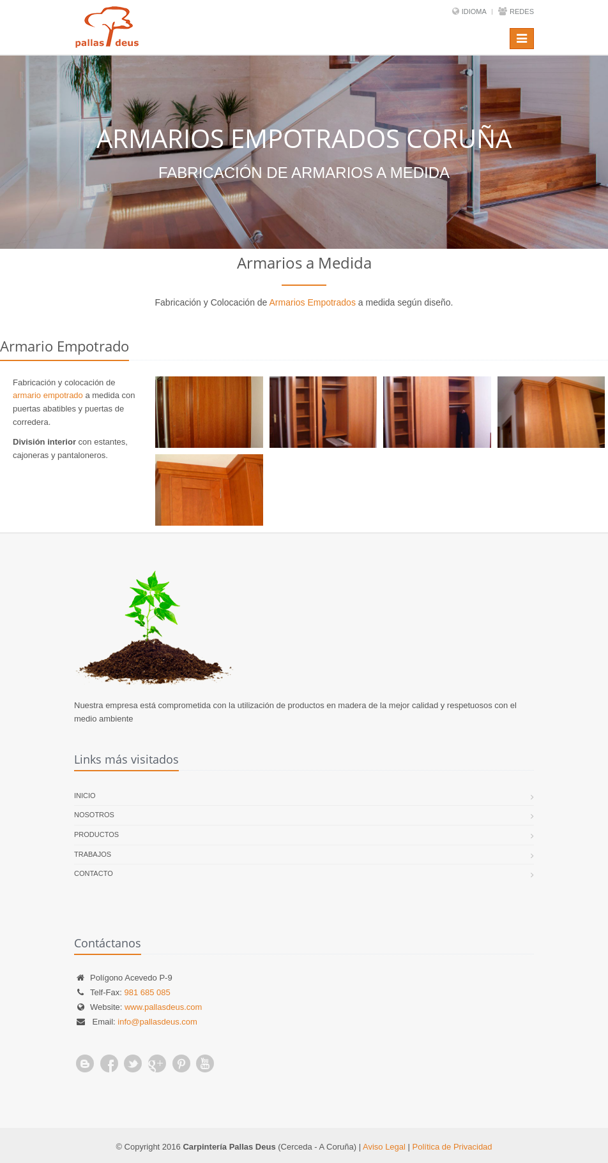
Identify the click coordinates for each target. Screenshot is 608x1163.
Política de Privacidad (452, 1147)
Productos (96, 834)
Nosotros (94, 815)
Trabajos (92, 854)
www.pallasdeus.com (163, 1007)
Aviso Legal (384, 1147)
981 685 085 (147, 992)
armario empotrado (48, 395)
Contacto (93, 873)
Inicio (85, 795)
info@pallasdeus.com (157, 1021)
